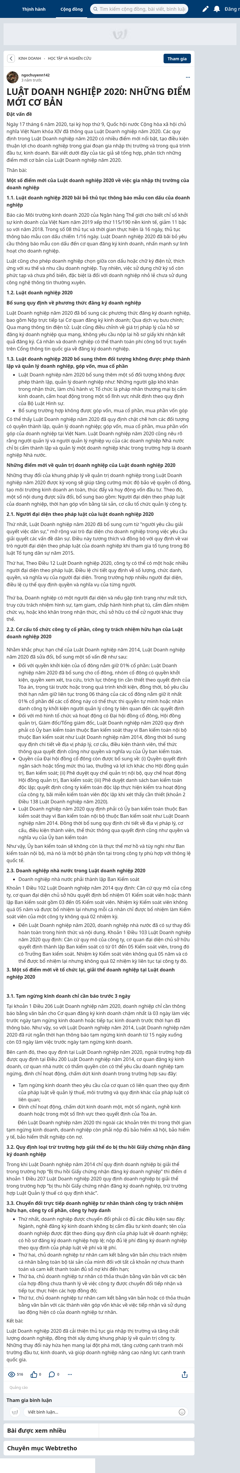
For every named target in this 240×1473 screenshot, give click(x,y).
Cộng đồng (71, 9)
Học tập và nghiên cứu (69, 58)
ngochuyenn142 (35, 75)
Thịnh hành (34, 9)
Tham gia (177, 58)
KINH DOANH (29, 58)
